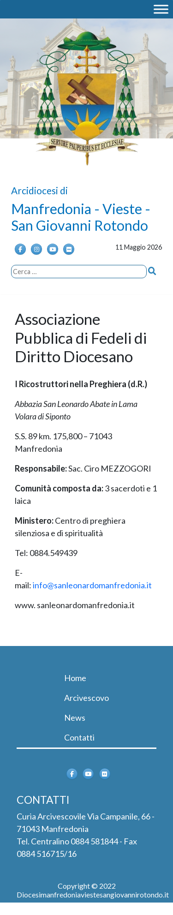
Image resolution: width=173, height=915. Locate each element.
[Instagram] (36, 249)
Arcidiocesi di (39, 190)
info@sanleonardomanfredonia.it (92, 585)
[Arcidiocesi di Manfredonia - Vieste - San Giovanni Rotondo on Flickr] (68, 249)
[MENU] (161, 9)
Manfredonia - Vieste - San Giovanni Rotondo (80, 216)
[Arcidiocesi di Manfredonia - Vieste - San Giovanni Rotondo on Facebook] (20, 249)
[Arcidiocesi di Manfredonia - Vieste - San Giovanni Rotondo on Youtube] (52, 249)
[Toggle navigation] (29, 659)
